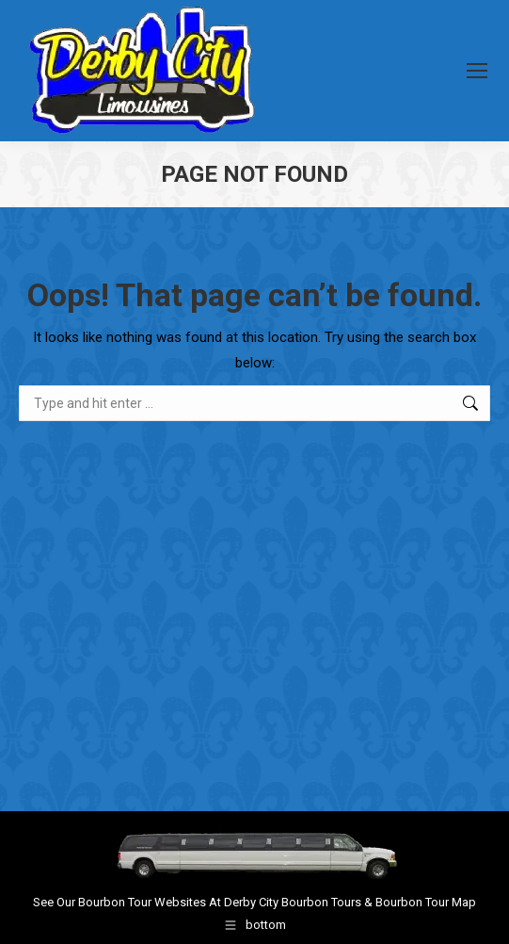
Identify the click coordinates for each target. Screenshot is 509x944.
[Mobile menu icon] (477, 70)
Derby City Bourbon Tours (292, 902)
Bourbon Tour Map (425, 902)
